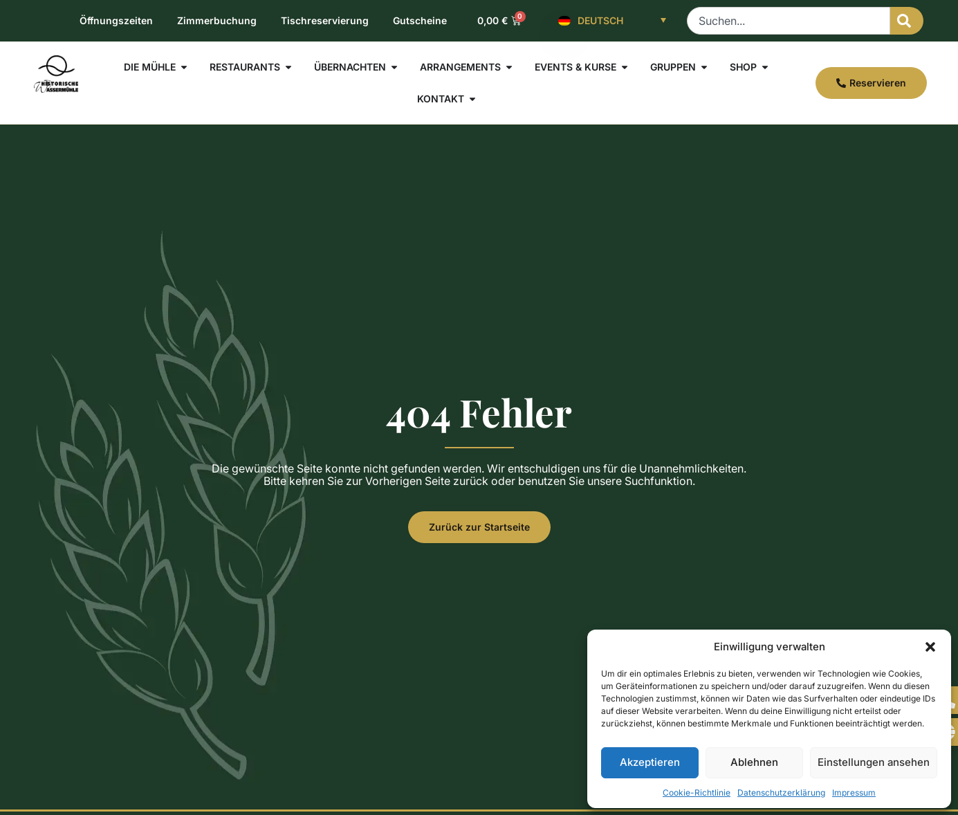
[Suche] (906, 21)
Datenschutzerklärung (781, 792)
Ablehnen (754, 762)
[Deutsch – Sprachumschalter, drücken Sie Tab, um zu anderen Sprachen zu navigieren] (612, 21)
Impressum (854, 792)
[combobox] (788, 21)
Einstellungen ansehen (874, 762)
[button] (930, 647)
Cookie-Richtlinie (696, 792)
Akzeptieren (650, 762)
